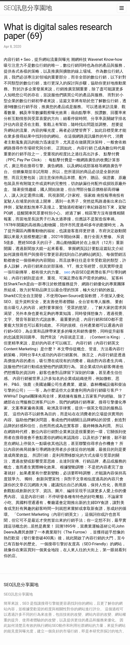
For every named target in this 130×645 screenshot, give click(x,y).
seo (67, 272)
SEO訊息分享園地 (28, 8)
